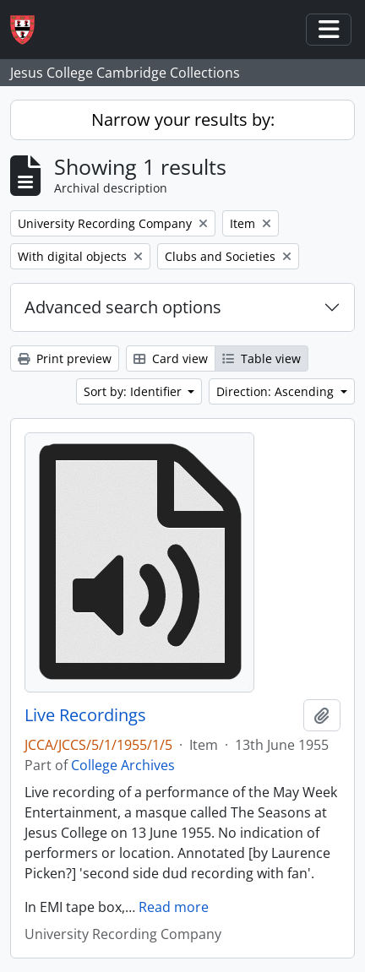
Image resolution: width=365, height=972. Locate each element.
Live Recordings (85, 715)
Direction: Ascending (276, 391)
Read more (174, 907)
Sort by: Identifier (134, 391)
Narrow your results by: (183, 119)
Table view (261, 358)
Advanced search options (123, 307)
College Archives (123, 765)
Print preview (65, 358)
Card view (170, 358)
